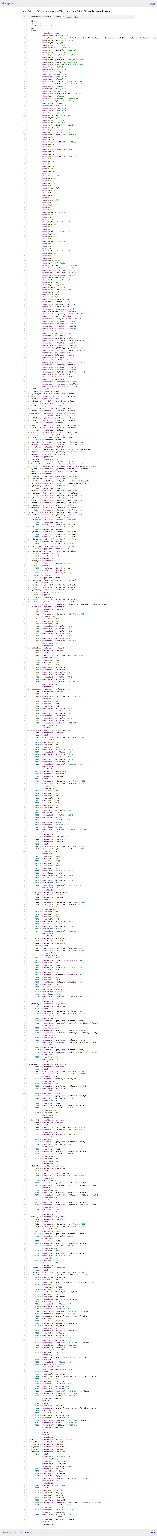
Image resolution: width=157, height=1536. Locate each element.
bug (74, 11)
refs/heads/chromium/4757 (48, 11)
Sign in (152, 4)
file (69, 17)
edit (76, 17)
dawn (24, 11)
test (68, 11)
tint (31, 11)
